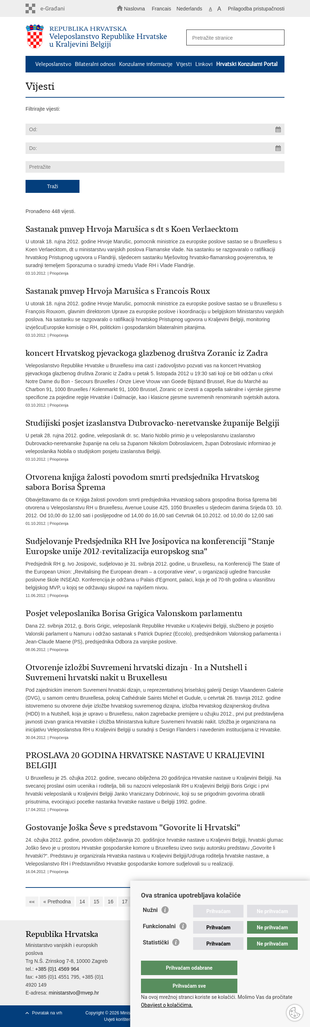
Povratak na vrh (47, 1012)
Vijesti (184, 64)
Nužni (150, 924)
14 (82, 901)
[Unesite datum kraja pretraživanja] (155, 148)
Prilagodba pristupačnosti (256, 9)
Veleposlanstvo (53, 64)
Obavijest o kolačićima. (167, 1005)
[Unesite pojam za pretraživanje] (233, 38)
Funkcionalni (159, 940)
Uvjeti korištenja (119, 1019)
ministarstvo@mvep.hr (74, 993)
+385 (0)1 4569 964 (57, 969)
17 (125, 901)
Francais (161, 9)
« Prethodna (56, 901)
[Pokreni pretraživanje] (276, 38)
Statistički (156, 956)
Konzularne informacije (146, 64)
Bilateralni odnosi (95, 64)
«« (32, 901)
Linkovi (204, 64)
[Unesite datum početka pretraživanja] (155, 129)
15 (96, 901)
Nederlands (189, 9)
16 (111, 901)
